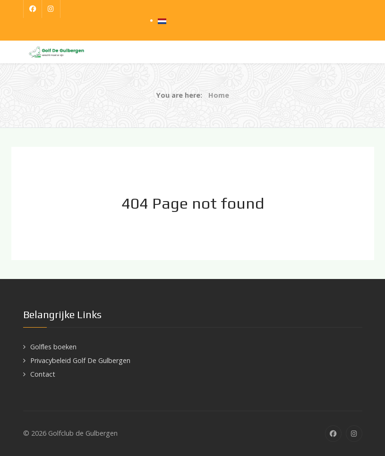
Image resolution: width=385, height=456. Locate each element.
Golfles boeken (53, 346)
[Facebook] (33, 9)
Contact (42, 374)
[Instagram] (51, 9)
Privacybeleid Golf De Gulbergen (80, 360)
